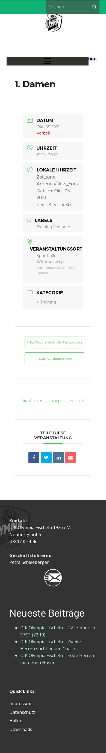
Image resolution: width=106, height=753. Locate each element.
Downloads (20, 729)
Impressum (21, 704)
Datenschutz (22, 712)
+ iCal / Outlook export (54, 359)
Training (46, 302)
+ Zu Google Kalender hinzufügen (54, 342)
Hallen (15, 721)
